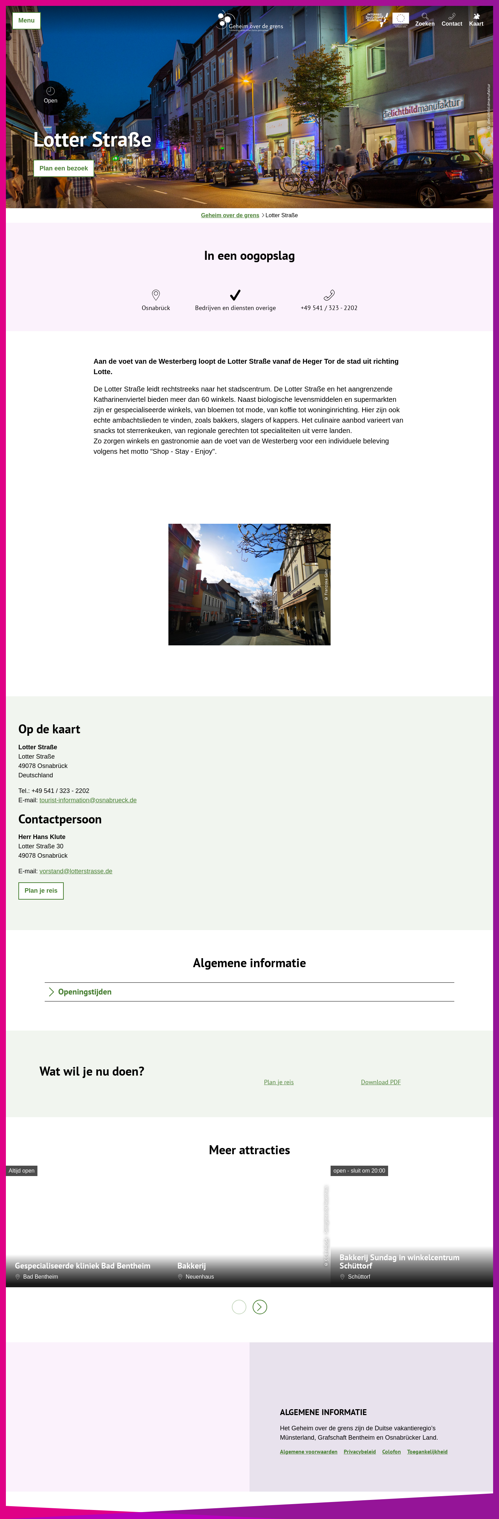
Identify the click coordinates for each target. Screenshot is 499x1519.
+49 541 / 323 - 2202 (329, 308)
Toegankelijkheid (427, 1451)
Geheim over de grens (230, 215)
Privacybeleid (360, 1451)
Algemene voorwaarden (309, 1451)
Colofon (391, 1451)
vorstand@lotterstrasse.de (76, 871)
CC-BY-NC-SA (326, 1249)
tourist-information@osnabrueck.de (88, 800)
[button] (63, 168)
